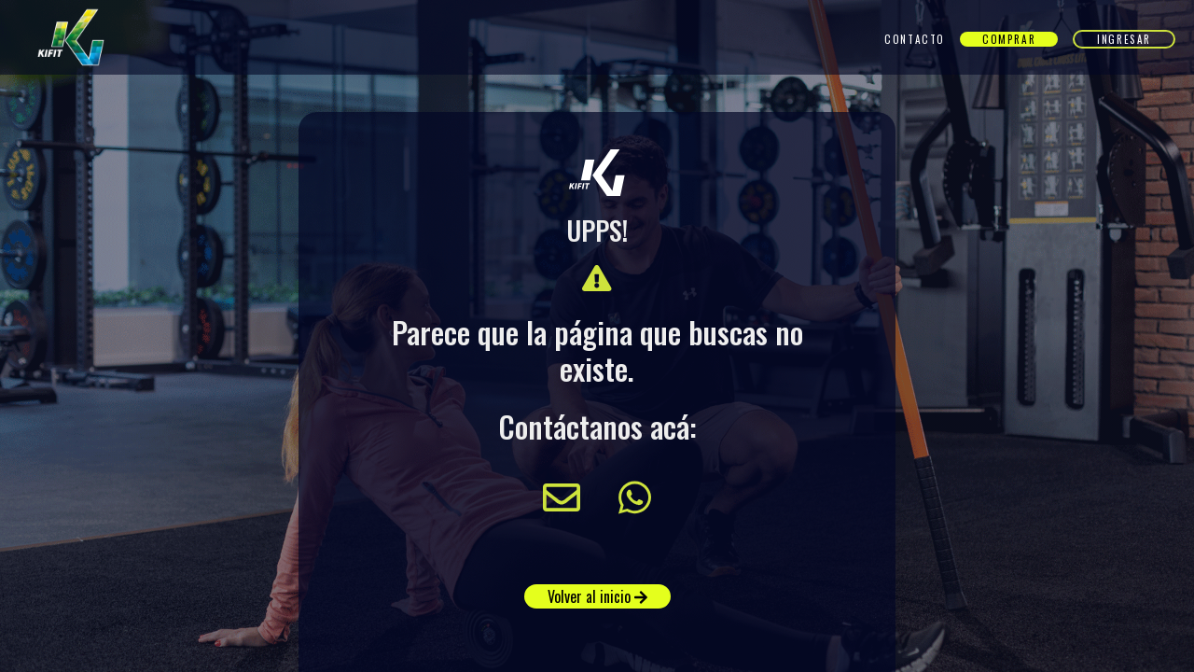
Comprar (1008, 39)
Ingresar (1124, 39)
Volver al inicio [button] (597, 596)
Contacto (914, 39)
